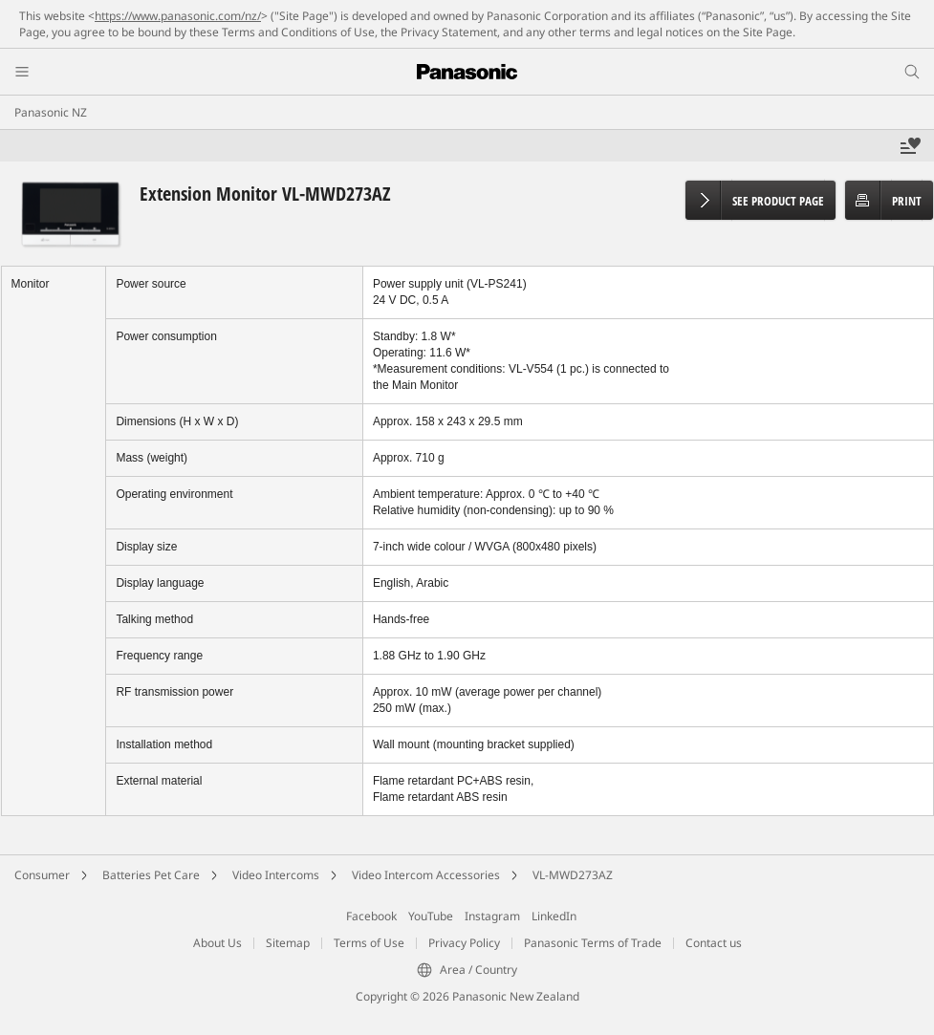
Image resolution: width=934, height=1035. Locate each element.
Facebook (371, 916)
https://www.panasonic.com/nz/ (178, 16)
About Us (217, 943)
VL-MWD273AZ (572, 875)
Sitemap (288, 943)
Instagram (492, 916)
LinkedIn (554, 916)
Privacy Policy (464, 943)
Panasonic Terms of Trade (593, 943)
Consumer (42, 875)
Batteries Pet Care (151, 875)
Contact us (713, 943)
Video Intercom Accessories (426, 875)
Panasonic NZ (50, 112)
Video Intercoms (275, 875)
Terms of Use (369, 943)
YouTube (430, 916)
